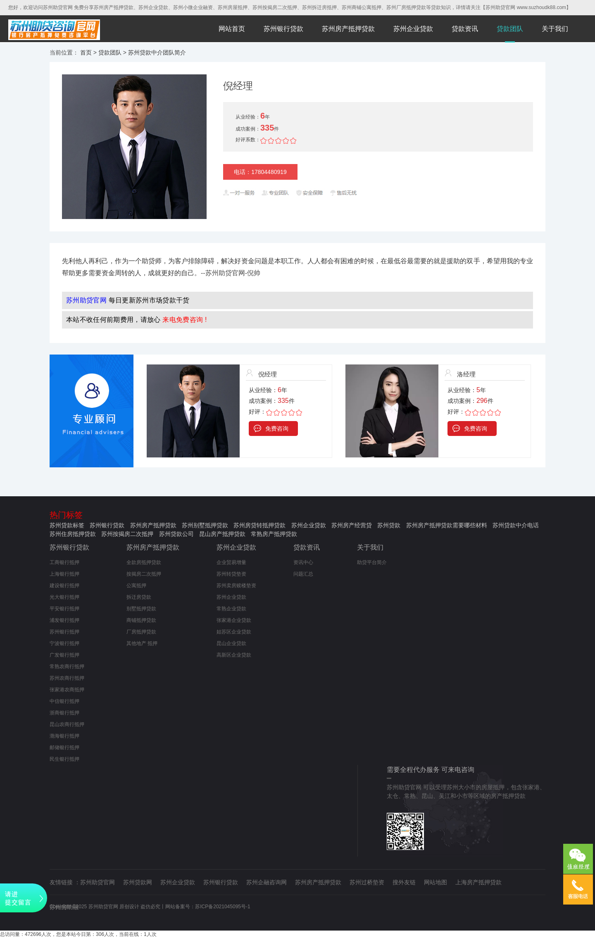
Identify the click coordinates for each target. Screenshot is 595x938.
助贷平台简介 (372, 562)
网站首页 (232, 28)
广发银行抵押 (64, 655)
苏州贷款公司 (176, 534)
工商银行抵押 (64, 562)
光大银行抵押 (64, 597)
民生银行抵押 (64, 759)
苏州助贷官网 (97, 882)
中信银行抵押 (64, 701)
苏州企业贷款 (413, 28)
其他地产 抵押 (141, 643)
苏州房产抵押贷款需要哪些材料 (446, 525)
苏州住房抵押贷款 (73, 534)
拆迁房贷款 (138, 597)
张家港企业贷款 (234, 620)
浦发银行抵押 (64, 620)
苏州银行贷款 (283, 28)
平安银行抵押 (64, 609)
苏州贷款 (388, 525)
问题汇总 (303, 574)
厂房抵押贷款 (141, 632)
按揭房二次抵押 (143, 574)
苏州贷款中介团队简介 (157, 52)
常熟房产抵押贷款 (274, 534)
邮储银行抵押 (64, 747)
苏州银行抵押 (64, 632)
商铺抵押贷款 (141, 620)
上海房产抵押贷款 (478, 882)
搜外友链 (404, 882)
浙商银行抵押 (64, 713)
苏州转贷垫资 (231, 574)
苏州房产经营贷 (351, 525)
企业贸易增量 (231, 562)
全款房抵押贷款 (143, 562)
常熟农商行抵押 (67, 666)
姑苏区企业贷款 (234, 632)
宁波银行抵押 (64, 643)
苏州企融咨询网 (266, 882)
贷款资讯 (465, 28)
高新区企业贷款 (234, 655)
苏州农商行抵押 (67, 678)
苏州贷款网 (137, 882)
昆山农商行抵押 (67, 724)
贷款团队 (510, 28)
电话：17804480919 (260, 172)
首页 (86, 52)
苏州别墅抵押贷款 (205, 525)
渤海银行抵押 (64, 736)
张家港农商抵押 (67, 690)
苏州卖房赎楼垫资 (236, 585)
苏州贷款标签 (67, 525)
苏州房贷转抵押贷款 (259, 525)
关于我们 (555, 28)
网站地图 (435, 882)
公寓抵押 (136, 585)
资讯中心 (303, 562)
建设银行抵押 (64, 585)
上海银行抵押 (64, 574)
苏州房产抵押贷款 (348, 28)
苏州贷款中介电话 (516, 525)
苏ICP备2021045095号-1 (222, 906)
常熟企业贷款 (231, 609)
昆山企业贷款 (231, 643)
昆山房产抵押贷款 (222, 534)
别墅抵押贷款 (141, 609)
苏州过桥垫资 (367, 882)
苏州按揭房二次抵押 (127, 534)
